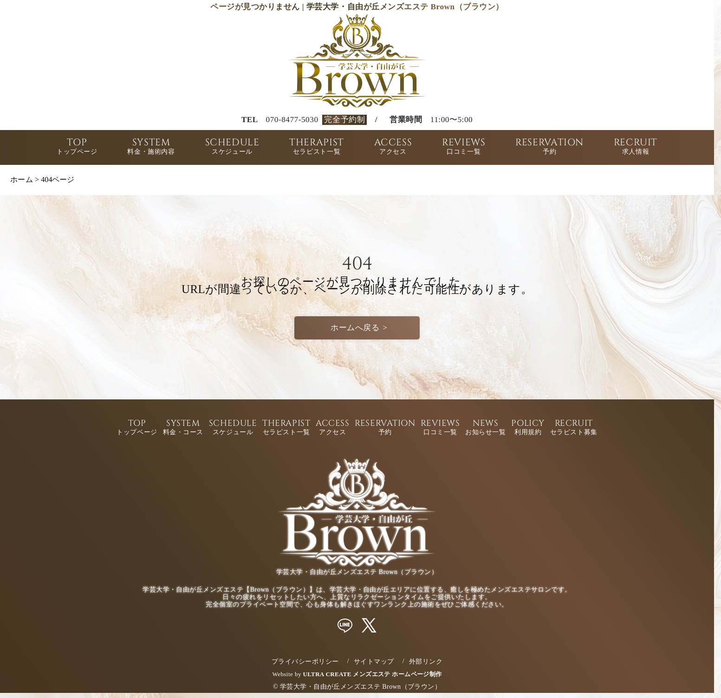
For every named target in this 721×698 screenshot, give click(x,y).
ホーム (21, 179)
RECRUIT (635, 147)
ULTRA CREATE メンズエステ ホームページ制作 (372, 674)
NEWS (485, 428)
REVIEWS (463, 147)
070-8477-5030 (292, 120)
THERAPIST (316, 147)
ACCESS (393, 147)
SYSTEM (151, 147)
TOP (77, 147)
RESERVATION (549, 147)
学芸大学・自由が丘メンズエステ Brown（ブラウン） (360, 686)
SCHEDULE (232, 147)
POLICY (527, 428)
